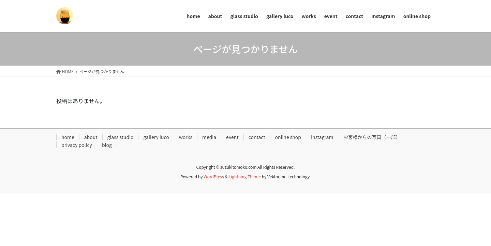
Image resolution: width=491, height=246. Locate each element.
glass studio (120, 137)
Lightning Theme (244, 176)
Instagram (322, 137)
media (209, 137)
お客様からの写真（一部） (371, 137)
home (67, 137)
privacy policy (76, 144)
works (185, 137)
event (232, 137)
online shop (288, 137)
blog (107, 144)
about (91, 137)
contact (257, 137)
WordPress (214, 176)
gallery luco (156, 137)
